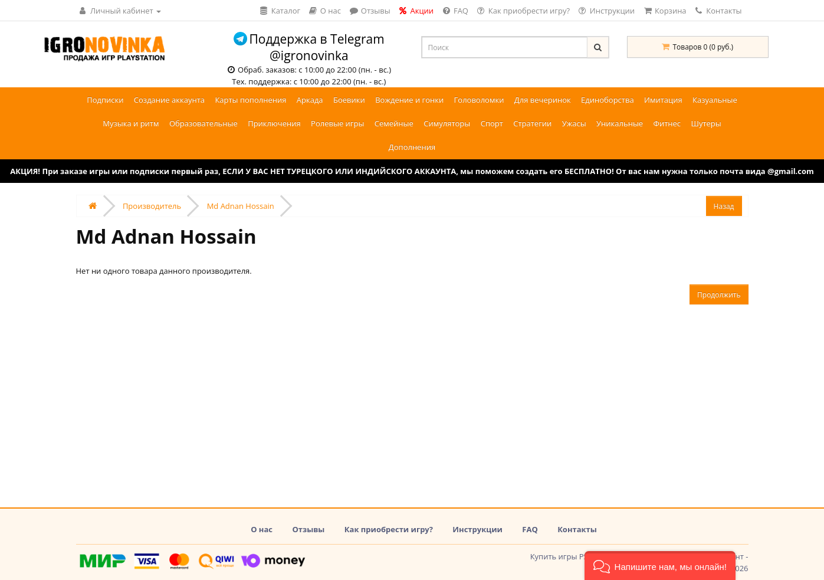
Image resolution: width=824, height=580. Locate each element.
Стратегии (532, 123)
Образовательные (203, 123)
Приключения (274, 123)
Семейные (394, 123)
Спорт (492, 123)
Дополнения (412, 147)
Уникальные (619, 123)
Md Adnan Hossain (240, 206)
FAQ (529, 529)
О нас (262, 529)
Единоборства (607, 99)
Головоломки (479, 99)
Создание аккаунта (169, 99)
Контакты (718, 10)
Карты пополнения (250, 99)
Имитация (663, 99)
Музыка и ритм (131, 123)
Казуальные (714, 99)
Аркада (310, 99)
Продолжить (718, 295)
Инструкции (477, 529)
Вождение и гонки (409, 99)
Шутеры (706, 123)
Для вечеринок (542, 99)
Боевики (349, 99)
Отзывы (308, 529)
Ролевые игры (337, 123)
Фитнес (667, 123)
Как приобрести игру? (388, 529)
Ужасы (574, 123)
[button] (660, 565)
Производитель (152, 206)
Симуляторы (447, 123)
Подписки (105, 99)
